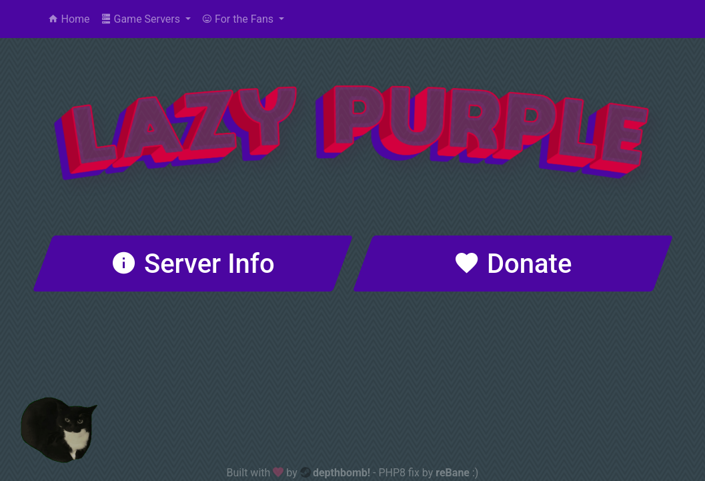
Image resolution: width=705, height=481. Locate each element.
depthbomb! (341, 472)
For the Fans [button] (238, 19)
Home (69, 19)
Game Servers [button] (142, 19)
